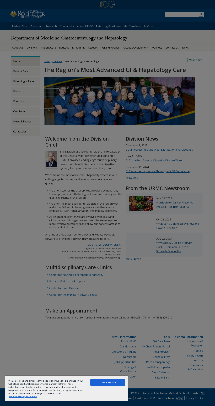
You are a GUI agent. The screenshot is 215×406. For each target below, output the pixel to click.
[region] (66, 388)
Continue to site (107, 382)
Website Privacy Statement (23, 396)
